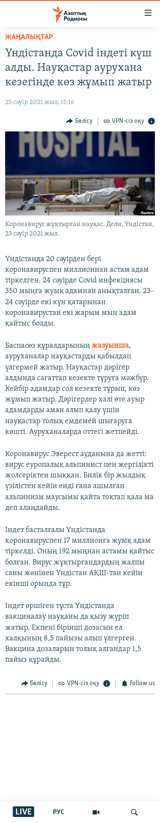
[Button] (79, 121)
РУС (58, 812)
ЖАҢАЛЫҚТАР (29, 37)
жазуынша (110, 346)
